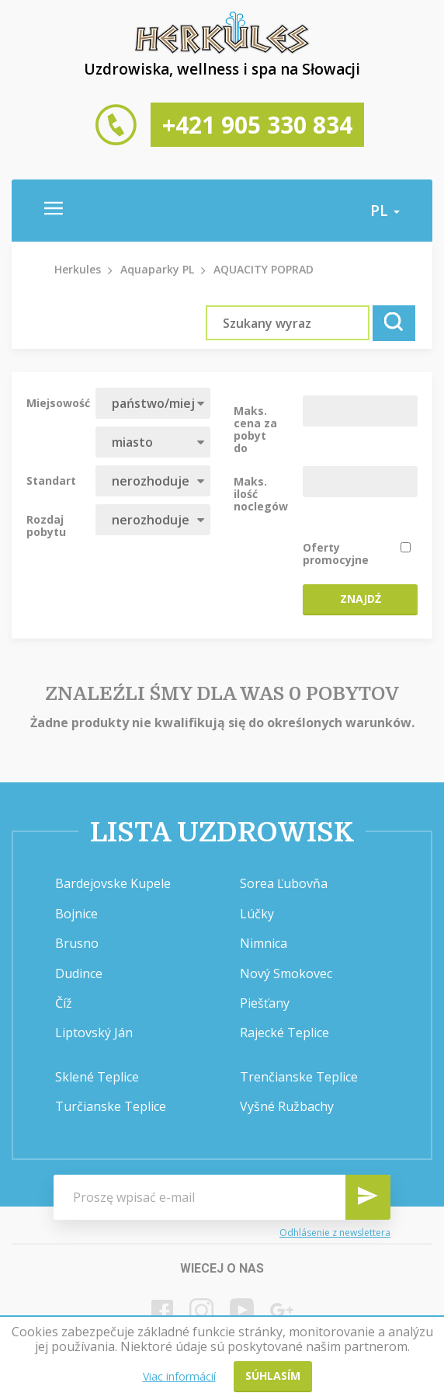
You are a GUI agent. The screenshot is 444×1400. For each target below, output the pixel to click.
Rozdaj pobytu (46, 525)
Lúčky (257, 913)
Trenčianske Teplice (299, 1076)
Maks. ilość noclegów (261, 493)
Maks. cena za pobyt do (255, 428)
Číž (63, 1003)
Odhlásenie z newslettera (334, 1232)
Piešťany (265, 1003)
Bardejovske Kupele (113, 883)
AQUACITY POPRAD (263, 269)
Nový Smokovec (286, 973)
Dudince (78, 973)
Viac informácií (179, 1376)
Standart (51, 480)
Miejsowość (55, 402)
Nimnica (263, 943)
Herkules (77, 269)
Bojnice (76, 913)
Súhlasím (272, 1375)
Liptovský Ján (94, 1032)
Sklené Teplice (97, 1076)
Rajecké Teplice (284, 1032)
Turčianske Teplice (110, 1106)
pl (385, 210)
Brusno (77, 943)
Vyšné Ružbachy (287, 1106)
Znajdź (360, 598)
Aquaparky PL (157, 269)
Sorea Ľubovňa (284, 883)
